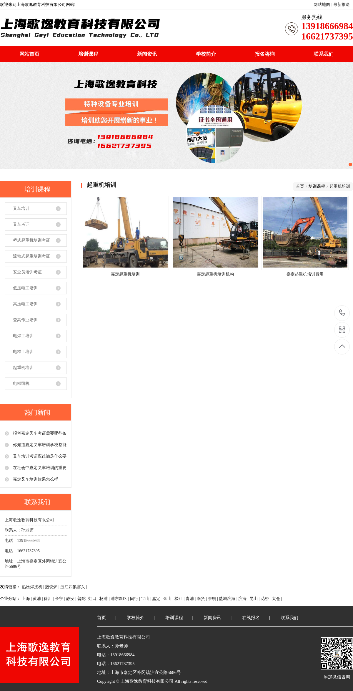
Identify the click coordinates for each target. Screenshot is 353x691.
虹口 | (93, 598)
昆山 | (255, 598)
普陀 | (83, 598)
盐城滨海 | (228, 598)
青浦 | (191, 598)
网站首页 (29, 54)
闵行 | (135, 598)
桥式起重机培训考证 (31, 240)
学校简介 (206, 54)
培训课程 (88, 54)
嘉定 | (157, 598)
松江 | (180, 598)
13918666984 (342, 312)
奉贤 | (202, 598)
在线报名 (251, 617)
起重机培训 (23, 367)
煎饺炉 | (52, 587)
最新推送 (341, 4)
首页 (300, 186)
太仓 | (277, 598)
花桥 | (266, 598)
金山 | (168, 598)
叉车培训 (21, 208)
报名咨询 (265, 54)
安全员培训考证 (27, 272)
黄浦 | (38, 598)
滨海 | (243, 598)
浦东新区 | (120, 598)
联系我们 (324, 54)
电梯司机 (21, 383)
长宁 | (60, 598)
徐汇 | (49, 598)
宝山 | (146, 598)
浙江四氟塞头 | (73, 587)
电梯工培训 (23, 351)
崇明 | (213, 598)
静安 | (71, 598)
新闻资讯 (147, 54)
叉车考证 (21, 224)
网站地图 (322, 4)
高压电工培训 (25, 304)
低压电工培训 (25, 288)
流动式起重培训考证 (31, 256)
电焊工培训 (23, 336)
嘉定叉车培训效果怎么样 (35, 479)
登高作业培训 (25, 320)
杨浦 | (105, 598)
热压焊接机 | (33, 587)
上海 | (27, 598)
